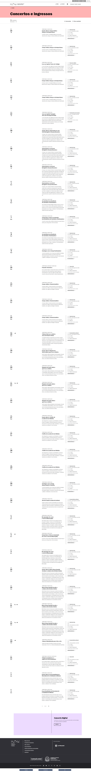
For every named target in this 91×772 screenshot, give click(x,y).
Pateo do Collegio (73, 63)
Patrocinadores (28, 746)
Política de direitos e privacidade (31, 748)
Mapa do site (27, 741)
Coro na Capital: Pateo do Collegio (51, 64)
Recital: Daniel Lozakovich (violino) (51, 500)
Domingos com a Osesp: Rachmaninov (51, 251)
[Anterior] (42, 706)
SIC (64, 770)
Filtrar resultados (76, 21)
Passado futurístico (47, 267)
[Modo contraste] (67, 4)
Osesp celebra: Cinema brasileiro (50, 284)
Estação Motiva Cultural (74, 333)
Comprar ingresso (71, 38)
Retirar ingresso (71, 491)
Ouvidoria (27, 752)
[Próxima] (48, 706)
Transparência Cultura (29, 750)
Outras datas (66, 21)
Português (72, 4)
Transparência (45, 770)
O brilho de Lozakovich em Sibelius (51, 434)
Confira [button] (57, 724)
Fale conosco (27, 744)
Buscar (62, 4)
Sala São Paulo (72, 29)
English (76, 4)
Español (79, 4)
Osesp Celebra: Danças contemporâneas (52, 47)
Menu (56, 4)
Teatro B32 (72, 266)
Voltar (12, 8)
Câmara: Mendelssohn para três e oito (52, 641)
